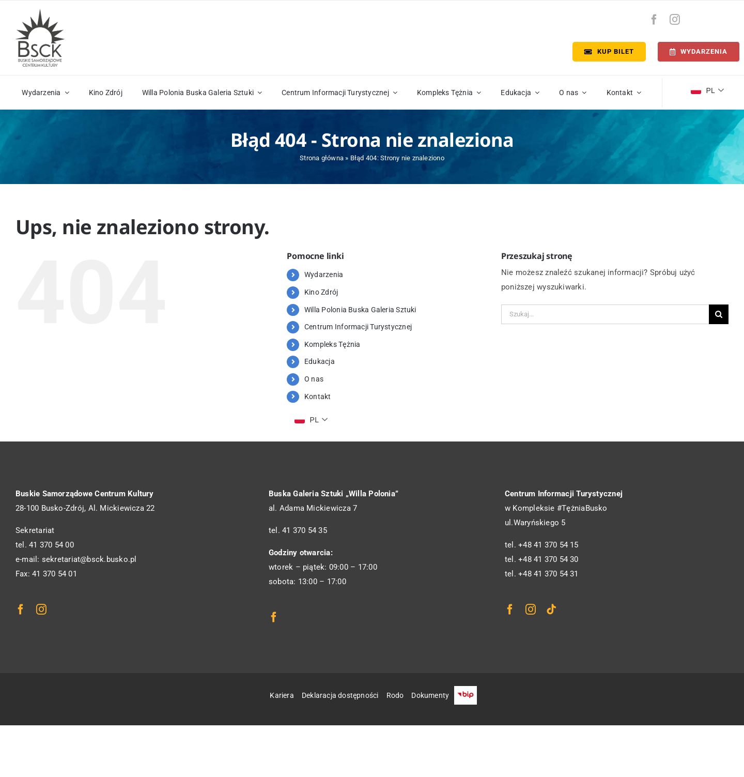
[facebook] (654, 19)
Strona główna (322, 158)
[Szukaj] (719, 314)
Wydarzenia (323, 274)
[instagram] (675, 19)
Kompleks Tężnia (332, 344)
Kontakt (317, 396)
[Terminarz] (698, 51)
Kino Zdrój (321, 292)
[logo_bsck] (40, 12)
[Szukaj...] (605, 314)
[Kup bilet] (609, 52)
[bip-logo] (722, 17)
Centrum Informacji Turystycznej (358, 327)
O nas (313, 379)
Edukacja (319, 361)
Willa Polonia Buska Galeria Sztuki (360, 310)
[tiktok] (551, 609)
